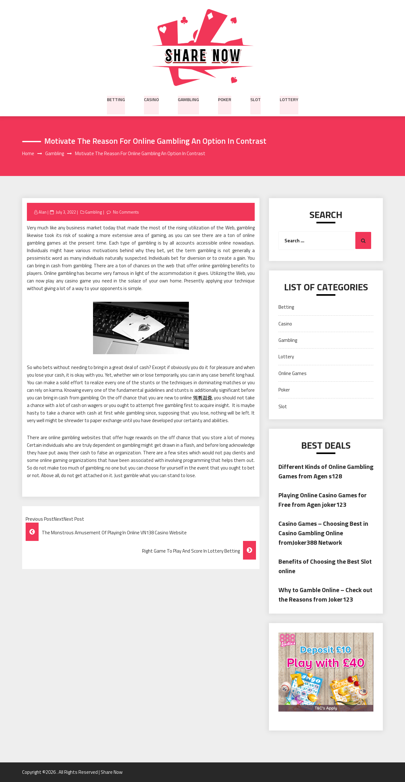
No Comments (126, 212)
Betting (116, 99)
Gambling (188, 99)
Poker (224, 99)
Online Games (292, 373)
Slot (255, 99)
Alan (43, 212)
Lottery (289, 99)
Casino (151, 99)
